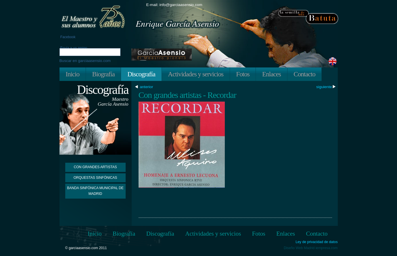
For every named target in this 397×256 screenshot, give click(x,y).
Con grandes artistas (95, 167)
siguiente (324, 87)
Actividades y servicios (195, 74)
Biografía (103, 74)
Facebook (68, 37)
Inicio (72, 74)
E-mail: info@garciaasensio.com (174, 5)
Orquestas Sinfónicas (95, 178)
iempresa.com (327, 248)
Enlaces (271, 74)
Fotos (242, 74)
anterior (147, 87)
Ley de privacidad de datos (316, 242)
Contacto (304, 74)
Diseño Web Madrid (299, 248)
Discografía (141, 74)
